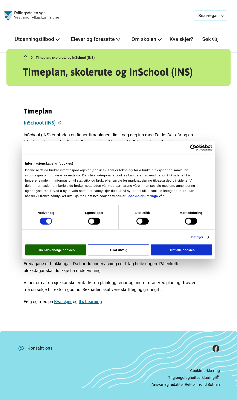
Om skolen (146, 39)
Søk (210, 39)
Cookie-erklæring (205, 370)
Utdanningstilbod (37, 39)
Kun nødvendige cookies (56, 250)
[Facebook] (216, 349)
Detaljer (197, 237)
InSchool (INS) (40, 123)
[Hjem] (25, 58)
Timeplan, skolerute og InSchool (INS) (65, 58)
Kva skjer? (181, 39)
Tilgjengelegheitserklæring (191, 377)
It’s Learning (90, 301)
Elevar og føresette (96, 39)
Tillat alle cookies (181, 250)
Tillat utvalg (118, 250)
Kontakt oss (40, 348)
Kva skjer (63, 301)
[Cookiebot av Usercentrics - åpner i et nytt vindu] (193, 147)
